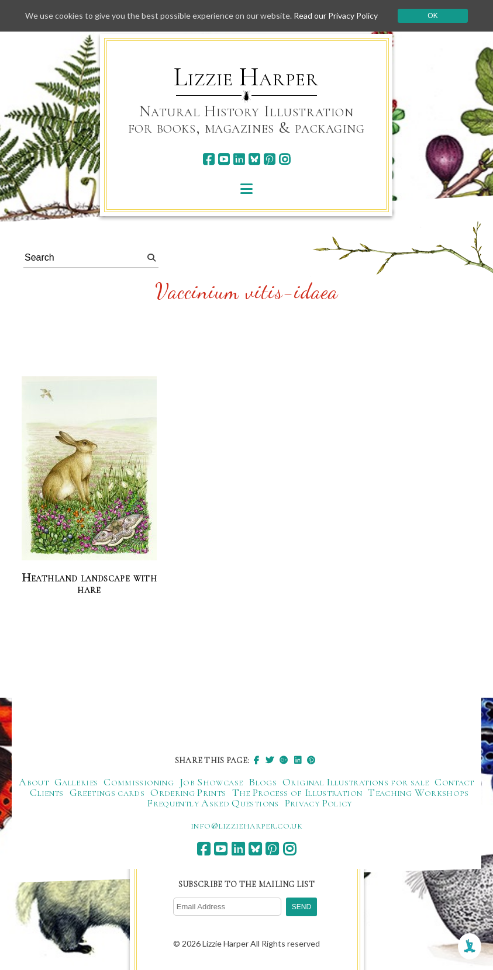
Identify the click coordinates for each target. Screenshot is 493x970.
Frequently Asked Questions (212, 802)
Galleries (76, 781)
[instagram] (284, 159)
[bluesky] (254, 159)
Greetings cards (107, 792)
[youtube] (223, 159)
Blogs (263, 781)
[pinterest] (269, 159)
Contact (454, 781)
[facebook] (208, 159)
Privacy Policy (318, 802)
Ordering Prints (188, 792)
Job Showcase (211, 781)
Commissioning (139, 781)
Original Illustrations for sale (355, 781)
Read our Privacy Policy (336, 15)
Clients (47, 792)
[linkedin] (238, 159)
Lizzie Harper (246, 77)
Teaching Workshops (418, 792)
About (34, 781)
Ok (432, 16)
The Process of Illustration (297, 792)
